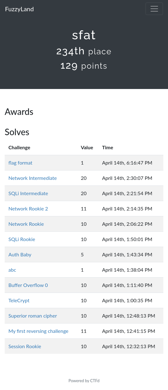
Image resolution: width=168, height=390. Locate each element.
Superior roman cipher (32, 315)
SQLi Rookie (21, 239)
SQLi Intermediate (28, 193)
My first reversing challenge (38, 331)
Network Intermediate (32, 178)
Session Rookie (24, 346)
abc (12, 270)
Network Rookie (26, 224)
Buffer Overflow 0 (28, 285)
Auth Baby (19, 254)
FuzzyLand (19, 8)
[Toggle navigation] (154, 8)
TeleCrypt (18, 300)
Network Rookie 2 (28, 208)
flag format (20, 162)
